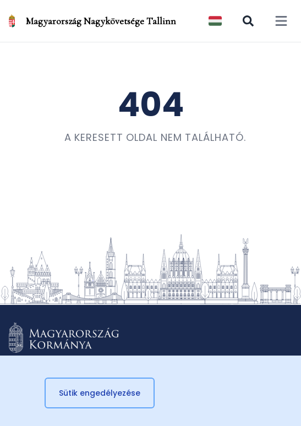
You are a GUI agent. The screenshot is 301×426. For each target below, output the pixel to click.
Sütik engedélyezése (99, 392)
